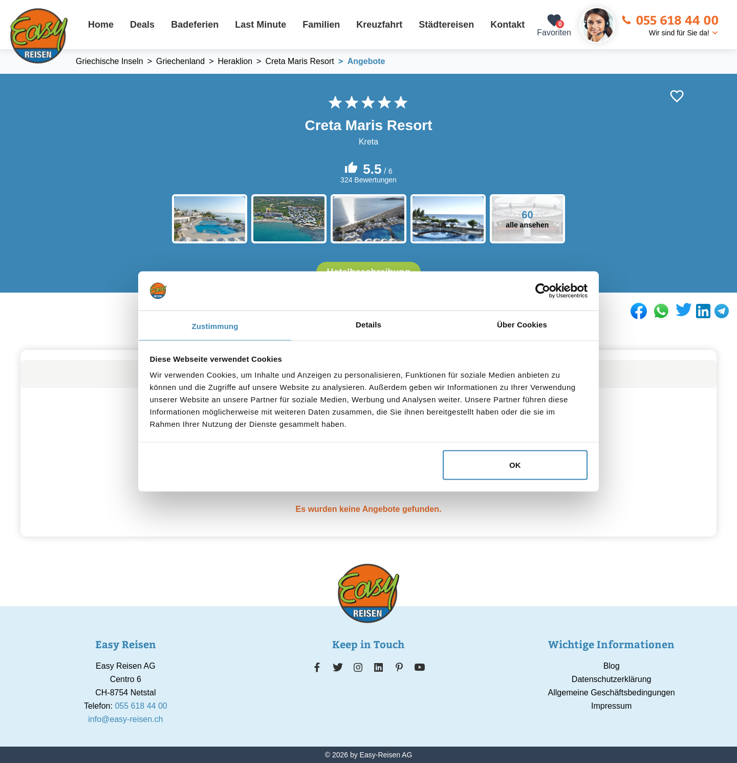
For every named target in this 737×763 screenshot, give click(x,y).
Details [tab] (368, 324)
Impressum (611, 706)
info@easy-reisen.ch (125, 719)
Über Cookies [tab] (522, 324)
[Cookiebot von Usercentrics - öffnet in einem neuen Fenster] (543, 290)
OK (515, 464)
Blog (611, 666)
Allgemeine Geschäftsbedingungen (611, 692)
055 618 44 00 (670, 19)
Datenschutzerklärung (612, 679)
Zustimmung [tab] (215, 326)
